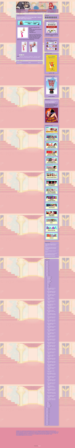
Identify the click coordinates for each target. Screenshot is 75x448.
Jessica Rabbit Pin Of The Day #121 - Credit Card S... (51, 399)
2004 (47, 422)
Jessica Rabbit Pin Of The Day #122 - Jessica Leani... (51, 396)
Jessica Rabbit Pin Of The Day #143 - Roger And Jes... (51, 321)
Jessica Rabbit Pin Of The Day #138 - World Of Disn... (51, 337)
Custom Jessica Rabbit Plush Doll (50, 371)
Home (29, 62)
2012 (47, 411)
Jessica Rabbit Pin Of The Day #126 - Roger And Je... (51, 380)
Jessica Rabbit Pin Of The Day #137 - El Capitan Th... (51, 340)
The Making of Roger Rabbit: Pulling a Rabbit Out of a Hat (51, 95)
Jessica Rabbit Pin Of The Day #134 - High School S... (51, 349)
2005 (47, 421)
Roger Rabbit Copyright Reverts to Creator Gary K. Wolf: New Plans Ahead (50, 245)
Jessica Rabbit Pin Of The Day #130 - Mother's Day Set (51, 365)
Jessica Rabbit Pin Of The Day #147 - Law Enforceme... (51, 305)
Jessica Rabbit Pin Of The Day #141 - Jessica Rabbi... (51, 327)
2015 (47, 275)
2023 (47, 264)
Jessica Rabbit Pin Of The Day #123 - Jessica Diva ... (51, 393)
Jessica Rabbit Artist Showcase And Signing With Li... (51, 387)
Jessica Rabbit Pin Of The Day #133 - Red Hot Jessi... (51, 352)
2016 (47, 274)
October (48, 279)
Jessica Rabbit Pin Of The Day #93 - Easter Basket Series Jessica (51, 254)
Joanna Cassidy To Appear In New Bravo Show (51, 298)
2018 (47, 271)
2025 (47, 261)
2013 (47, 409)
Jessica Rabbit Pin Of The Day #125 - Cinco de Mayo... (51, 383)
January (48, 406)
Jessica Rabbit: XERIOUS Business (51, 72)
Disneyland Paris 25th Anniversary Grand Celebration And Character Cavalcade (50, 248)
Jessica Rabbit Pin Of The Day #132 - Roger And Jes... (51, 359)
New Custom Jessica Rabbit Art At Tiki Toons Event (51, 311)
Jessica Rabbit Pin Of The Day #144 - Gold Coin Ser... (51, 317)
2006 (47, 419)
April (48, 402)
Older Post (40, 62)
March (48, 403)
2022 (47, 265)
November (49, 278)
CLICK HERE (51, 33)
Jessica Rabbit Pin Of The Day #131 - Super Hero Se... (51, 362)
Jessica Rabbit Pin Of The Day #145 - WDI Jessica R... (51, 314)
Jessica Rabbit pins (27, 57)
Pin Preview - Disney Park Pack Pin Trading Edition (51, 356)
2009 (47, 415)
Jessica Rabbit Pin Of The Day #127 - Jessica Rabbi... (51, 377)
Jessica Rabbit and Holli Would (50, 256)
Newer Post (19, 62)
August (48, 282)
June (48, 285)
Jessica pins (36, 56)
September (49, 281)
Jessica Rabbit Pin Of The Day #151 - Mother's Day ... (51, 289)
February (48, 405)
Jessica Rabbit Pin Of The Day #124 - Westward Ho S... (51, 390)
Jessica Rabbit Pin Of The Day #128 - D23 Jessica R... (51, 374)
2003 (47, 424)
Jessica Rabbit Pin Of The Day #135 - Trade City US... (51, 346)
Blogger (39, 445)
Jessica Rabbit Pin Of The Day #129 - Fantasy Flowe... (51, 368)
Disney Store (26, 56)
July (48, 284)
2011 (47, 412)
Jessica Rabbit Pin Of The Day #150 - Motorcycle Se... (51, 292)
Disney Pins (21, 56)
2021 (47, 267)
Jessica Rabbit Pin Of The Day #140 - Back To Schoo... (51, 330)
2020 (47, 268)
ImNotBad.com (30, 56)
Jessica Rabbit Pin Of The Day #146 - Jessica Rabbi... (51, 308)
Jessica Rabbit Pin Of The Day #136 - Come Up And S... (51, 343)
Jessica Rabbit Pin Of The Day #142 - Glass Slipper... (51, 324)
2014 (47, 408)
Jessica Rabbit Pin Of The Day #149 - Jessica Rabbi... (51, 295)
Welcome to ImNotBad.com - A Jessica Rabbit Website (51, 102)
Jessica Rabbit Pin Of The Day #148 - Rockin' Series (51, 302)
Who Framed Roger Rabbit (35, 57)
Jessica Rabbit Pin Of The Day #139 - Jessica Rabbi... (51, 333)
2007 (47, 418)
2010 (47, 414)
